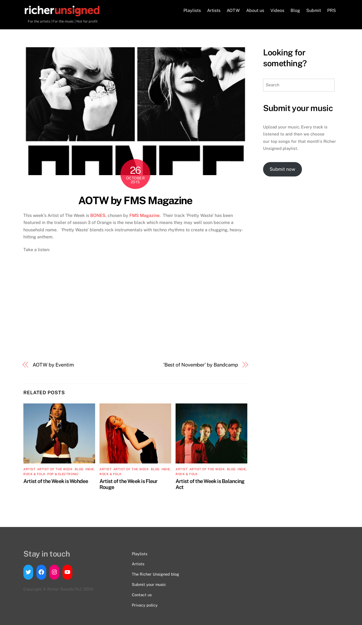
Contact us (142, 594)
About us (255, 10)
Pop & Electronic (63, 474)
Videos (277, 10)
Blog (295, 10)
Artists (213, 10)
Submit (313, 10)
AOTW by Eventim (53, 365)
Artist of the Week (55, 469)
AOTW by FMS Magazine (135, 200)
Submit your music (149, 584)
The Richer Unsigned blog (155, 574)
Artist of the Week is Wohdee (55, 481)
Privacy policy (145, 605)
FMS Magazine (144, 215)
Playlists (192, 10)
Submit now (282, 169)
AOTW (233, 10)
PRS (331, 10)
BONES (97, 215)
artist (29, 469)
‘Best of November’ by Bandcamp (200, 365)
